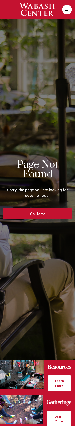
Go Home (37, 214)
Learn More (59, 383)
